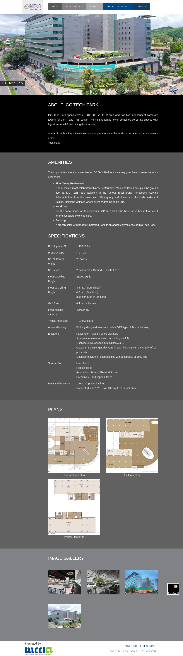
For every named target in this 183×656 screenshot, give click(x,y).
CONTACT (141, 7)
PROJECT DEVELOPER (118, 7)
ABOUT (55, 7)
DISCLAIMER (149, 646)
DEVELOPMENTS (74, 7)
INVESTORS (131, 646)
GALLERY (95, 7)
